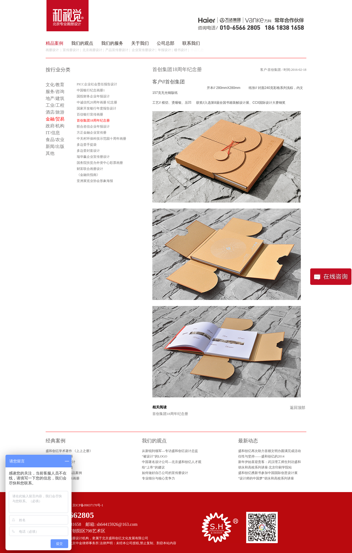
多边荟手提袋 (87, 145)
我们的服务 (112, 43)
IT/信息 (53, 132)
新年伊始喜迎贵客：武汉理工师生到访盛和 (269, 462)
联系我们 (191, 43)
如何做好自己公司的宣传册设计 (165, 473)
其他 (50, 153)
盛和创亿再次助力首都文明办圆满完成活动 (269, 451)
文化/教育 (55, 84)
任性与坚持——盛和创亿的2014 (261, 456)
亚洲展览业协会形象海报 (95, 181)
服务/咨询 (55, 91)
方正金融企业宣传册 (91, 132)
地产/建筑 (55, 98)
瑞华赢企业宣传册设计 (93, 157)
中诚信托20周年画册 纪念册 (97, 102)
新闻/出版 (55, 146)
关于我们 (140, 43)
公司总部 (165, 43)
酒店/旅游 (55, 112)
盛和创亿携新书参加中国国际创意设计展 (268, 473)
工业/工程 (55, 105)
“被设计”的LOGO (154, 456)
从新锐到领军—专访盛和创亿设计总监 (170, 451)
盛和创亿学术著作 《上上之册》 (69, 451)
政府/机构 (55, 125)
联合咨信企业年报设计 (93, 126)
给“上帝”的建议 (153, 467)
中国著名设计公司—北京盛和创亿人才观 (171, 462)
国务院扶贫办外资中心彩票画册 (100, 163)
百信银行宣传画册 (90, 114)
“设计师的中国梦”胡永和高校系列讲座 (266, 478)
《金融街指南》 (88, 175)
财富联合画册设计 (90, 169)
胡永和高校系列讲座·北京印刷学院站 (265, 467)
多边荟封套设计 (88, 151)
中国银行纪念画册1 (91, 90)
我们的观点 (82, 43)
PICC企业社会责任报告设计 (97, 84)
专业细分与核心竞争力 (158, 478)
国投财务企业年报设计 (93, 96)
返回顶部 (297, 408)
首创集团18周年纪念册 (170, 414)
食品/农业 (55, 139)
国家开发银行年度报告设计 (96, 108)
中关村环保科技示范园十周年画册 (101, 139)
